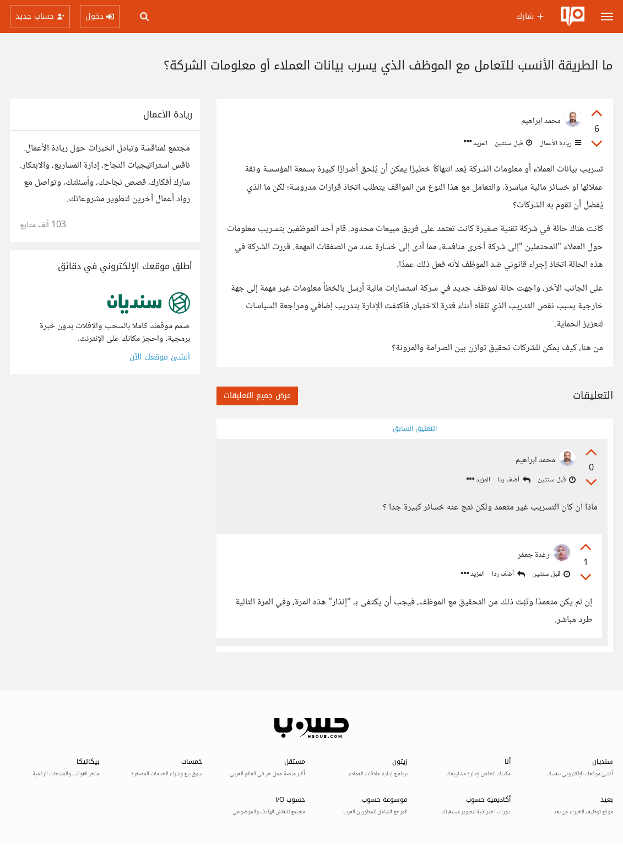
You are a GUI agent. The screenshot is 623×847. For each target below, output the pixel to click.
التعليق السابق (415, 428)
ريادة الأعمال (559, 143)
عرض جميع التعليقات (257, 395)
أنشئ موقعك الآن (159, 357)
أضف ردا (513, 480)
